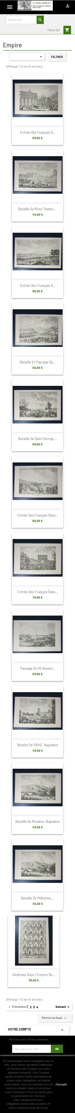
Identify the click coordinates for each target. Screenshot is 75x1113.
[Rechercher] (25, 20)
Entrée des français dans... (37, 515)
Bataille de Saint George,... (37, 438)
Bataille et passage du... (37, 362)
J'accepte (61, 1084)
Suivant (63, 1007)
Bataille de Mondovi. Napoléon (37, 821)
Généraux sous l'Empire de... (34, 974)
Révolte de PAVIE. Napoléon (37, 745)
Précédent (17, 1007)
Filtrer (57, 57)
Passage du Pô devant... (37, 668)
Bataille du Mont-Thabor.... (37, 209)
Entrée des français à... (37, 132)
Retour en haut (55, 1018)
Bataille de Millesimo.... (37, 898)
